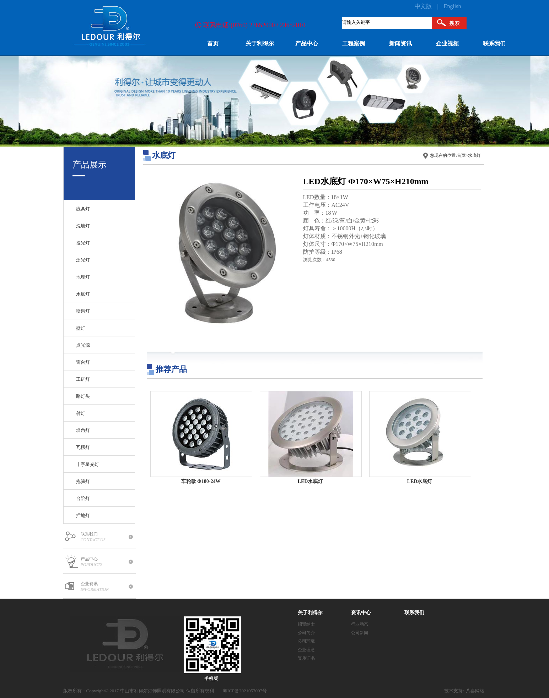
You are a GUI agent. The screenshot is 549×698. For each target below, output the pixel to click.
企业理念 (306, 649)
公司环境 (306, 641)
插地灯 (83, 515)
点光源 (83, 345)
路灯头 (83, 396)
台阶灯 (83, 498)
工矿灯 (83, 379)
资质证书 (306, 658)
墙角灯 (83, 430)
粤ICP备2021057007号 (245, 690)
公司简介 (306, 632)
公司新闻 (359, 632)
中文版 (423, 6)
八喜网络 (475, 690)
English (452, 6)
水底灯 (83, 294)
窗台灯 (83, 362)
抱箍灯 (83, 481)
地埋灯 (83, 277)
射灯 (80, 413)
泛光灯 (83, 260)
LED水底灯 (310, 481)
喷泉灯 (83, 311)
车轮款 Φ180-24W (201, 481)
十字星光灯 (87, 464)
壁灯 (80, 328)
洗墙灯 (83, 226)
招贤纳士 (306, 624)
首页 (461, 155)
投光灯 (83, 243)
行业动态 (359, 624)
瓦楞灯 (83, 447)
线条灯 (83, 208)
